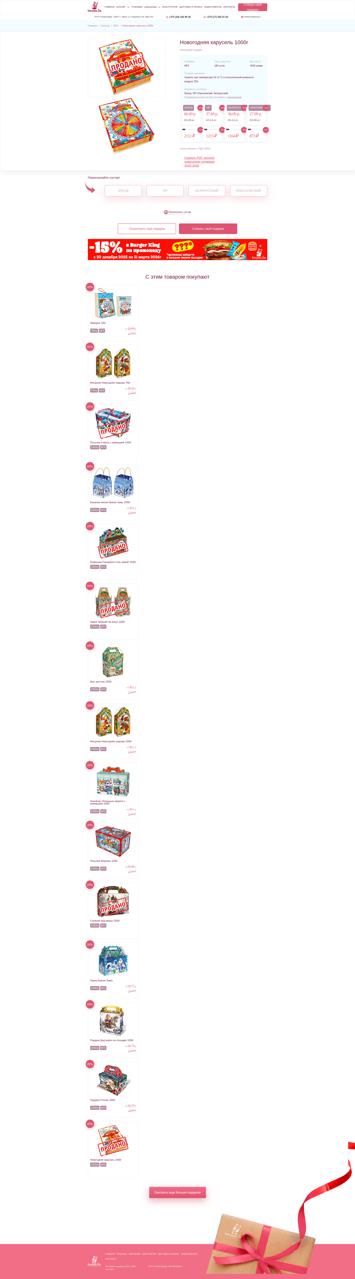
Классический (248, 190)
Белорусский (206, 190)
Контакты (229, 7)
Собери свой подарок (253, 7)
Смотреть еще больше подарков (177, 1192)
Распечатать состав (180, 212)
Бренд (123, 190)
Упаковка (137, 7)
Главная (110, 7)
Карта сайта (110, 1269)
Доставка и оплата (191, 7)
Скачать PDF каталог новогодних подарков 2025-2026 (199, 161)
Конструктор (170, 7)
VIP (165, 190)
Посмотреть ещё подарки (147, 228)
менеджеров (234, 97)
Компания (134, 1254)
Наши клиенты (213, 7)
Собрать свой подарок (208, 228)
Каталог (121, 7)
